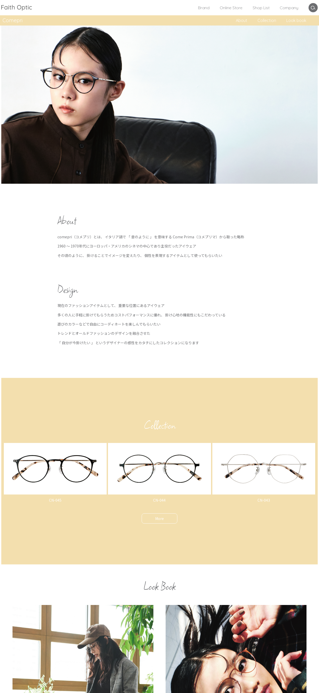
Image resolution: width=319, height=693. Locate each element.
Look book (296, 20)
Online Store (231, 8)
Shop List (261, 8)
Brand (204, 8)
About (241, 20)
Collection (266, 20)
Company (289, 8)
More (159, 518)
